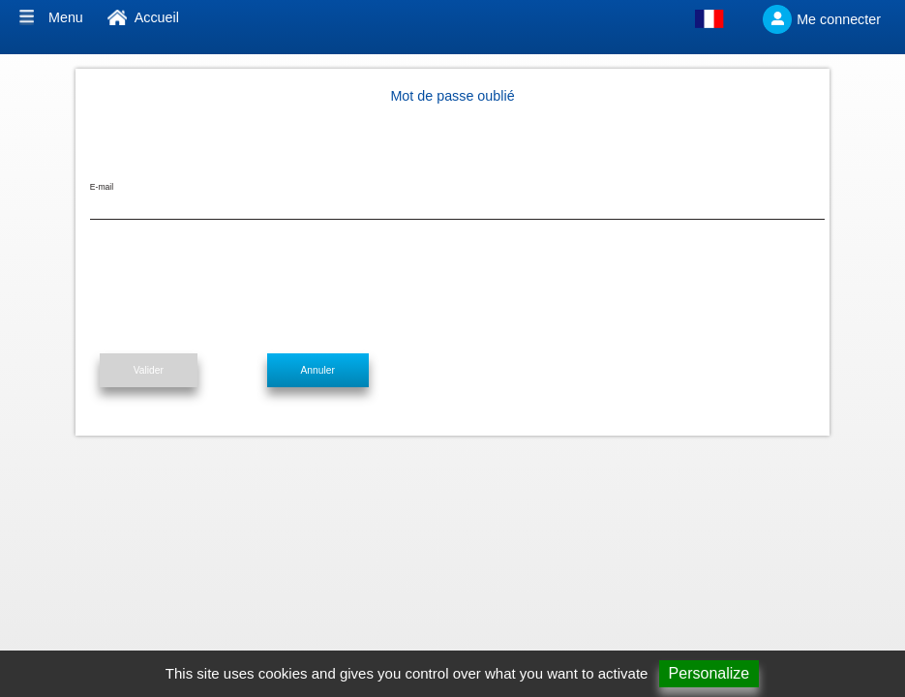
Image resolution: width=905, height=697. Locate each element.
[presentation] (237, 286)
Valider (149, 370)
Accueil (157, 17)
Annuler (318, 370)
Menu (65, 17)
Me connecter (839, 19)
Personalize (709, 673)
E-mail (101, 187)
